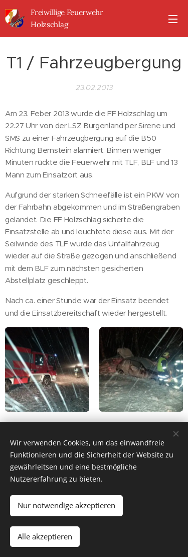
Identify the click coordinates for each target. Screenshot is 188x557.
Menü (172, 19)
